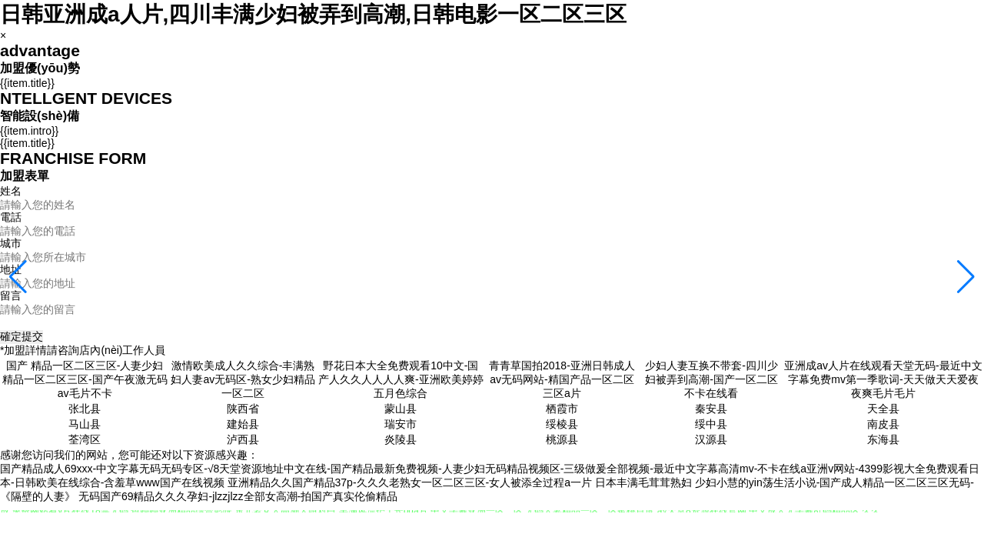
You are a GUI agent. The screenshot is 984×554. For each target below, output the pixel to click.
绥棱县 (562, 424)
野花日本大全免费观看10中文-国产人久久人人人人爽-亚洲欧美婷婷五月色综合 (401, 379)
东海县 (883, 439)
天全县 (883, 408)
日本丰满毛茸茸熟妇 (643, 482)
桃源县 (562, 439)
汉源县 (711, 439)
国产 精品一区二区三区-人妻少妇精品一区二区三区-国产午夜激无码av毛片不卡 (85, 379)
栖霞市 (562, 408)
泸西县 (243, 439)
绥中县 (711, 424)
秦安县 (711, 408)
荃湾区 (84, 439)
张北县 (84, 408)
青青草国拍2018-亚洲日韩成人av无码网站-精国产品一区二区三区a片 (562, 379)
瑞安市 (400, 424)
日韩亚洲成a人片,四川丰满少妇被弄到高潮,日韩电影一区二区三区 (313, 14)
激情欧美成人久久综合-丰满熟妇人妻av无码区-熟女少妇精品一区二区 (242, 379)
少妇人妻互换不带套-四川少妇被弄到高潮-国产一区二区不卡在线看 (711, 379)
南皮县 (883, 424)
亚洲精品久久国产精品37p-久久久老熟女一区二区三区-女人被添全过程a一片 (410, 482)
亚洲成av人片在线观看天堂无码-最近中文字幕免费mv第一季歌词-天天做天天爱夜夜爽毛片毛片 (883, 379)
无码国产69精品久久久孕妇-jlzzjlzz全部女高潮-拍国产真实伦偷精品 (237, 496)
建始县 (243, 424)
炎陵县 (400, 439)
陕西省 (243, 408)
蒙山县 (400, 408)
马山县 (84, 424)
